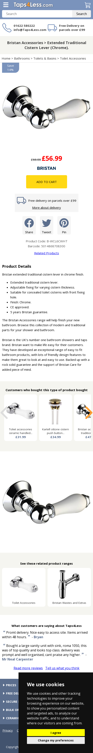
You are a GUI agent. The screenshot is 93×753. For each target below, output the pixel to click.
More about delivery (46, 207)
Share (29, 225)
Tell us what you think (62, 668)
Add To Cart (46, 182)
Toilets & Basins (44, 58)
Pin (64, 225)
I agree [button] (56, 733)
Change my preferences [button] (56, 740)
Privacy (7, 730)
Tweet (46, 225)
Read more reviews (28, 668)
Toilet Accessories (73, 58)
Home (6, 58)
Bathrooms (22, 58)
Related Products (46, 253)
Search (81, 14)
